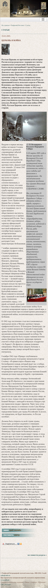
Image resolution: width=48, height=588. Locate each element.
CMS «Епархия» (6, 584)
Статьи (27, 25)
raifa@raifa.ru (5, 575)
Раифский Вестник (17, 25)
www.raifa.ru (5, 580)
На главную (6, 25)
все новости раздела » (37, 555)
